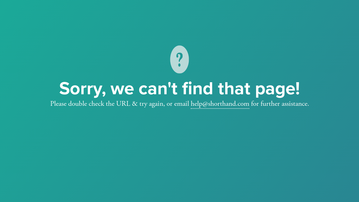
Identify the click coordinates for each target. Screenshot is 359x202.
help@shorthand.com (220, 103)
